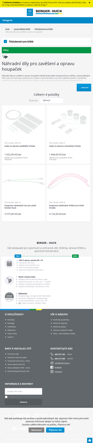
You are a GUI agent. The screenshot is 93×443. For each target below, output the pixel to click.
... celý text (84, 87)
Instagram (58, 372)
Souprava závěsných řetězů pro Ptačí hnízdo (66, 206)
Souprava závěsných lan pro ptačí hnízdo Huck (20, 206)
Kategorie (46, 20)
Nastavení (36, 430)
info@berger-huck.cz (62, 363)
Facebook (55, 367)
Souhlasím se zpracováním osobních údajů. (24, 397)
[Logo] (49, 12)
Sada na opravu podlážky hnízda (19, 146)
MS (20, 303)
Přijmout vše (55, 430)
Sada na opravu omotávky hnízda (65, 146)
